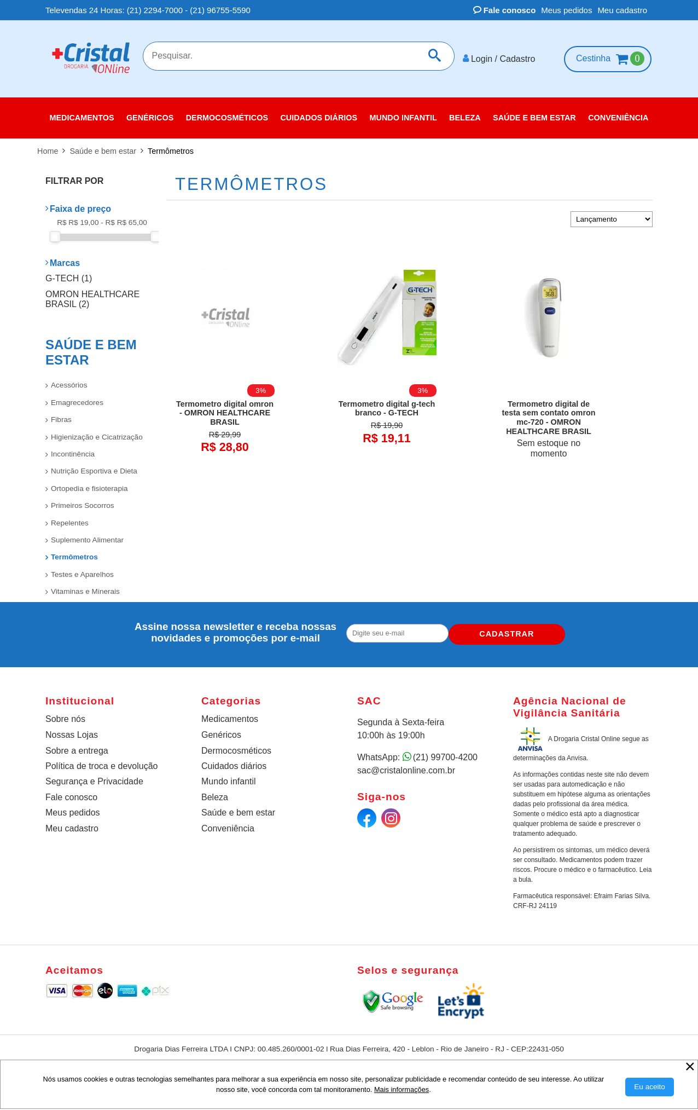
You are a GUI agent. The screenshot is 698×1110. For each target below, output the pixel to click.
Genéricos (221, 730)
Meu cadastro (622, 10)
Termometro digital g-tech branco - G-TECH (387, 404)
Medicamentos (229, 714)
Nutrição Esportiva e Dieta (94, 466)
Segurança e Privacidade (94, 777)
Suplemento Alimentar (87, 535)
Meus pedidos (566, 10)
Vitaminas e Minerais (85, 587)
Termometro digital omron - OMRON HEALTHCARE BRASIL (225, 408)
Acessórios (69, 381)
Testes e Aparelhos (82, 570)
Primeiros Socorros (82, 501)
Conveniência (227, 824)
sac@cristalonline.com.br (406, 766)
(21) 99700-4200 (445, 753)
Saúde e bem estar (238, 808)
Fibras (61, 415)
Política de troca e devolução (101, 761)
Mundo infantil (228, 777)
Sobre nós (65, 714)
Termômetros (74, 552)
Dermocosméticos (236, 746)
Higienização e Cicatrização (97, 433)
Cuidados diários (233, 761)
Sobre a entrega (76, 746)
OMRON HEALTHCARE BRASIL (92, 294)
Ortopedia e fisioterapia (89, 484)
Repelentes (70, 518)
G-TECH (68, 274)
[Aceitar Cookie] (649, 1087)
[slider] (55, 232)
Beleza (214, 792)
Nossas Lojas (71, 730)
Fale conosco (504, 10)
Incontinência (73, 450)
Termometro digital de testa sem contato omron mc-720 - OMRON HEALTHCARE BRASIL (548, 413)
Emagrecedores (77, 398)
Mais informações (401, 1089)
